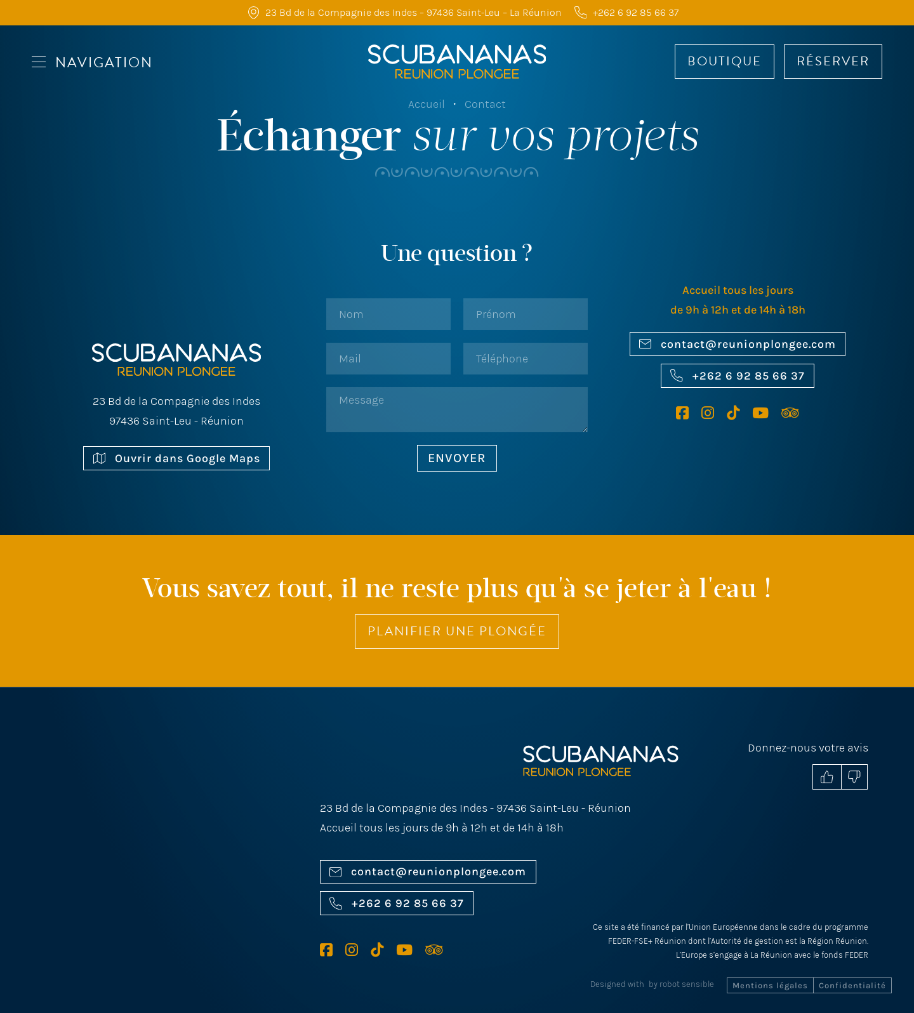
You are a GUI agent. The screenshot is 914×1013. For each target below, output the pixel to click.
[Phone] (525, 358)
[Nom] (388, 314)
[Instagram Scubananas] (714, 413)
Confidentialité (852, 985)
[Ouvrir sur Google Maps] (183, 850)
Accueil (426, 104)
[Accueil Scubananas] (457, 61)
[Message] (457, 409)
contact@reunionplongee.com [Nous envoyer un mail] (737, 344)
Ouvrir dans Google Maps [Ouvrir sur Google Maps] (176, 458)
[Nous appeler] (620, 12)
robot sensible (686, 984)
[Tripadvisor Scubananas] (790, 413)
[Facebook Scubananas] (688, 413)
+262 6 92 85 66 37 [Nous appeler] (737, 376)
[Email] (388, 358)
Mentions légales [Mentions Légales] (770, 985)
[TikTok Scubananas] (739, 413)
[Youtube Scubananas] (766, 413)
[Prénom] (525, 314)
